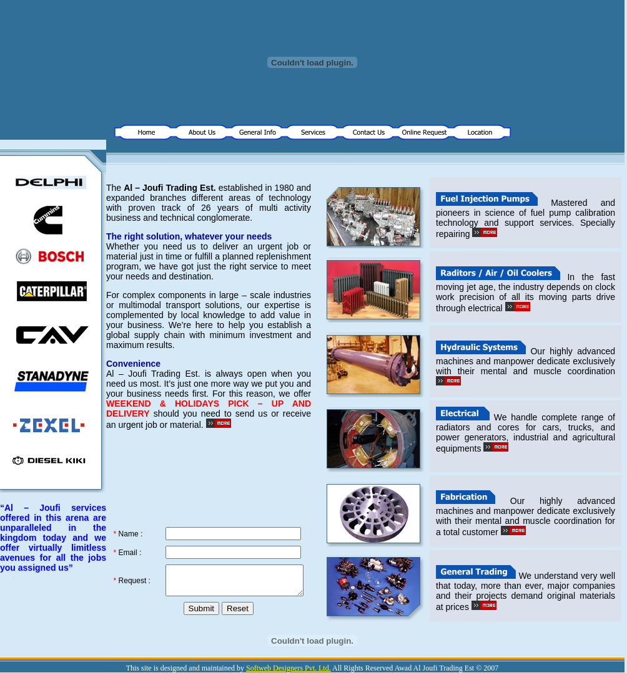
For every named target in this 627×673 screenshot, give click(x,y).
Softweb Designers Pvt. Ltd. (288, 668)
